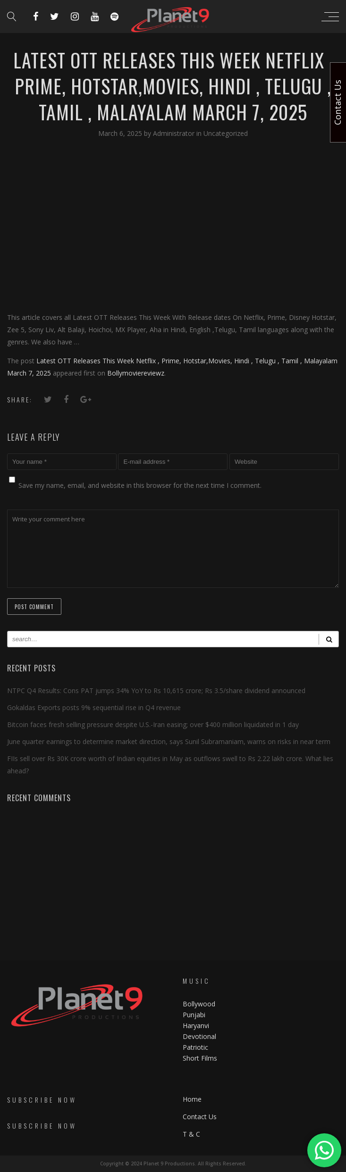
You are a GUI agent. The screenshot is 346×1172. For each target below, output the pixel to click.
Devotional (199, 1036)
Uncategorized (225, 133)
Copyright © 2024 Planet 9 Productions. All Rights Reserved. (173, 1163)
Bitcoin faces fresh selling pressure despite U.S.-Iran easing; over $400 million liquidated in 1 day (153, 724)
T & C (191, 1134)
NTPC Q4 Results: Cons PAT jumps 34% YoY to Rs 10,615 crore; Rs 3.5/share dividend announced (156, 690)
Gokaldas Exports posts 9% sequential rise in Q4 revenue (94, 707)
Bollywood (199, 1003)
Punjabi (194, 1014)
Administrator (174, 133)
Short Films (200, 1058)
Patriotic (196, 1047)
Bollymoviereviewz (135, 372)
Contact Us (200, 1116)
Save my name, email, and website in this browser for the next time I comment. (140, 485)
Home (192, 1099)
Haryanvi (196, 1025)
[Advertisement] (173, 225)
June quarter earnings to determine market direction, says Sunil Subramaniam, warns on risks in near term (168, 741)
